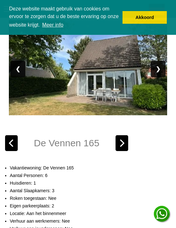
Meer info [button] (52, 25)
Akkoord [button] (144, 17)
